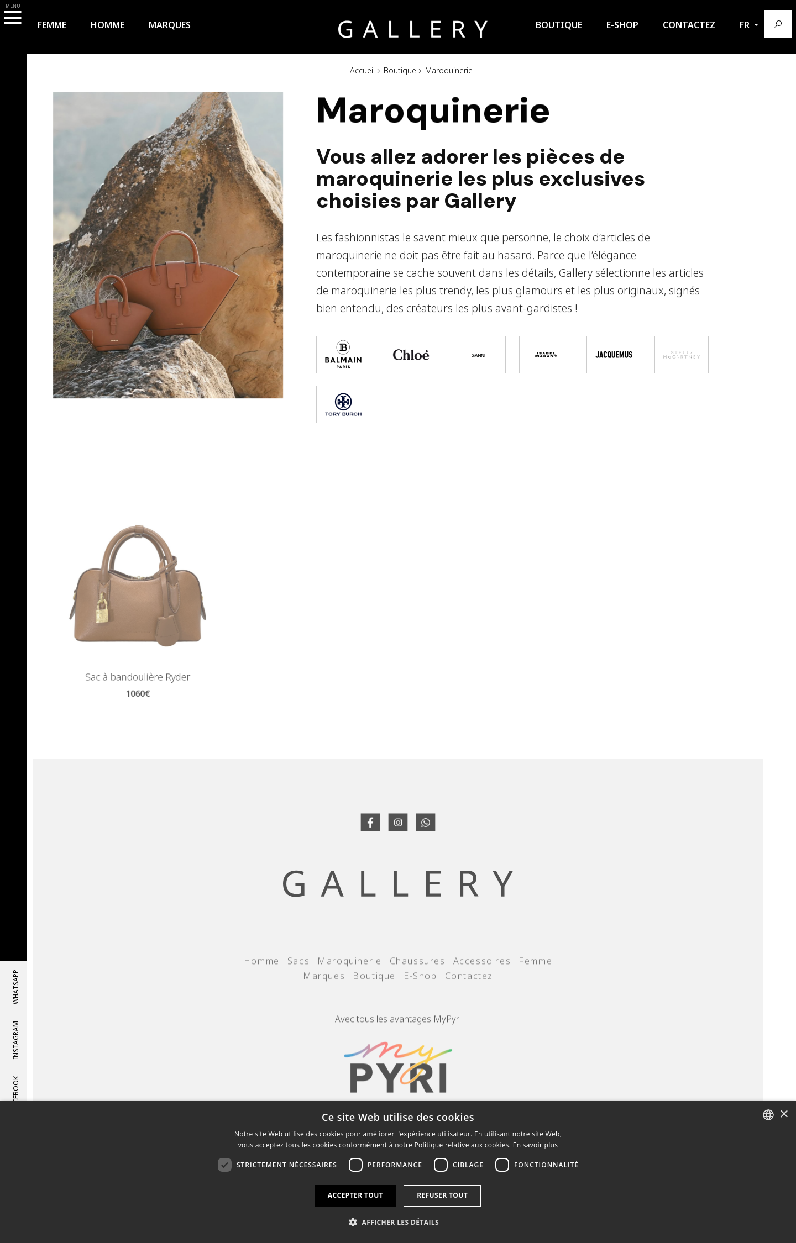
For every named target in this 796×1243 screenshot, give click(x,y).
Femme (52, 25)
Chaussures (418, 982)
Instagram (15, 1040)
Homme (107, 25)
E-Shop (622, 25)
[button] (398, 1222)
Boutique (559, 25)
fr (746, 25)
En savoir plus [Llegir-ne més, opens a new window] (535, 1145)
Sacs (298, 982)
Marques (170, 25)
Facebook (15, 1093)
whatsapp (15, 987)
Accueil (362, 70)
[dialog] (398, 1172)
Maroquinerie (449, 70)
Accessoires (482, 982)
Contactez (689, 25)
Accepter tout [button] (355, 1195)
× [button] (783, 1114)
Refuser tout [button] (442, 1195)
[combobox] (768, 1114)
